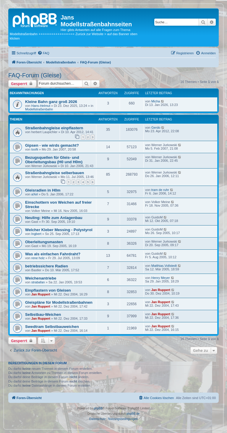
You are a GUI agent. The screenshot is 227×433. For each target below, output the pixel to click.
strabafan (38, 282)
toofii (34, 149)
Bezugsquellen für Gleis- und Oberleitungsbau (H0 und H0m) (53, 159)
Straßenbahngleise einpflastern (54, 128)
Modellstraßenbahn (39, 109)
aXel (34, 194)
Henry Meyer (160, 278)
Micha (155, 101)
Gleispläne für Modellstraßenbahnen (59, 302)
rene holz (38, 258)
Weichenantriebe (40, 278)
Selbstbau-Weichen (43, 314)
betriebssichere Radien (46, 266)
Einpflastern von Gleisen (48, 290)
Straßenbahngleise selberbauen (54, 173)
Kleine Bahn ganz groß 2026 (51, 101)
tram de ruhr (160, 190)
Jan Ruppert (40, 294)
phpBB (98, 408)
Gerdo (155, 127)
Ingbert (36, 234)
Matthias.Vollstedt (164, 265)
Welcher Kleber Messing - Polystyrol (59, 230)
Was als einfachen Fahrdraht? (52, 254)
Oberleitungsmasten (44, 242)
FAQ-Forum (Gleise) (34, 75)
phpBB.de (133, 413)
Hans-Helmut (40, 105)
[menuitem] (43, 53)
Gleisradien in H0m (42, 190)
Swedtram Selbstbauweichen (52, 326)
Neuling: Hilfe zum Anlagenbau (53, 217)
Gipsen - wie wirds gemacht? (52, 145)
